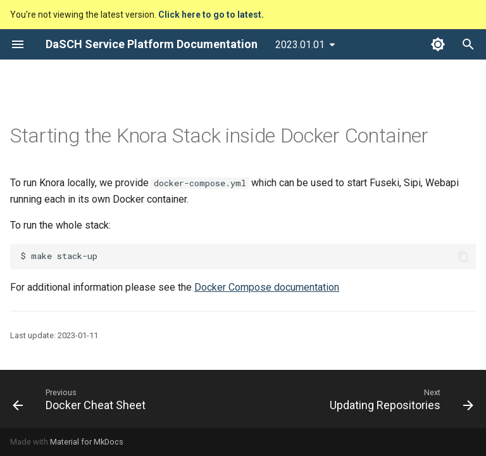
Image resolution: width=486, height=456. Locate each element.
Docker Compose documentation (266, 287)
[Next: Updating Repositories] (399, 399)
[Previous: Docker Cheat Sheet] (81, 399)
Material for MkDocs (86, 441)
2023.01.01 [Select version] (300, 45)
